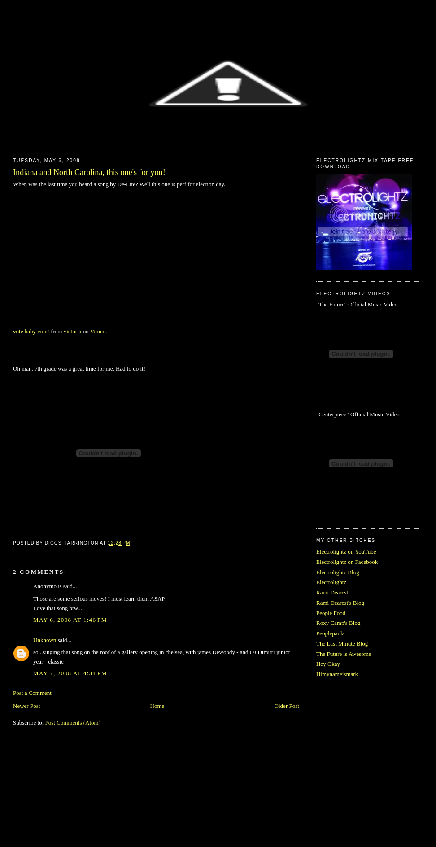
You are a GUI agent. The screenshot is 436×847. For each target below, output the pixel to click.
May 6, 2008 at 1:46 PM (70, 619)
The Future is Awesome (343, 654)
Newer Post (26, 706)
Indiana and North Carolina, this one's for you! (89, 172)
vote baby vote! (31, 331)
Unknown (44, 640)
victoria (73, 331)
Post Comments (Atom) (73, 722)
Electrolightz (331, 582)
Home (157, 706)
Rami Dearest (332, 592)
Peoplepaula (330, 633)
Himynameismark (337, 674)
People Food (330, 613)
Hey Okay (328, 663)
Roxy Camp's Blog (338, 623)
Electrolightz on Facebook (347, 562)
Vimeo (98, 331)
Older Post (287, 706)
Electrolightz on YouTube (346, 551)
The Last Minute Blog (342, 643)
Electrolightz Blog (337, 572)
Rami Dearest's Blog (340, 602)
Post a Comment (32, 693)
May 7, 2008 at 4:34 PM (70, 673)
